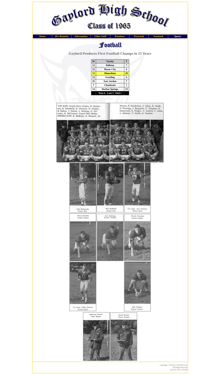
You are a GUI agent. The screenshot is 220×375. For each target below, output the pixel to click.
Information (81, 36)
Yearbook (158, 36)
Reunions (120, 36)
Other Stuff (100, 36)
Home (42, 36)
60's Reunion (61, 36)
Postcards (139, 36)
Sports (177, 36)
